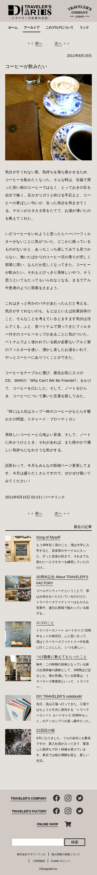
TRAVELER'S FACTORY (29, 811)
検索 (74, 842)
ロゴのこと (45, 623)
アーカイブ (31, 27)
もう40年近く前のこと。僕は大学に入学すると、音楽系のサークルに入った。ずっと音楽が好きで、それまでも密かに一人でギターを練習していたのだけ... (62, 556)
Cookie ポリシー (60, 861)
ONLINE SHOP (47, 824)
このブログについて (59, 27)
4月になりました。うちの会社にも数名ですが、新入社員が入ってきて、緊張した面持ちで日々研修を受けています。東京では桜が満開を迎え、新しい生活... (63, 749)
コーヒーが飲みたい (26, 66)
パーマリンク (54, 497)
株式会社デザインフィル (31, 854)
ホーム (13, 27)
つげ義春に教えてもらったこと (61, 657)
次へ (58, 43)
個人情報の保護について (65, 854)
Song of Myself (48, 537)
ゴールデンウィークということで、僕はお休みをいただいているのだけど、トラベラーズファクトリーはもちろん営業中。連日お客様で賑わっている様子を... (62, 602)
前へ (38, 43)
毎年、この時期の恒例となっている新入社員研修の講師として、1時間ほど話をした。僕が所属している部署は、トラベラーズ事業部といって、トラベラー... (63, 676)
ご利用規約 (38, 861)
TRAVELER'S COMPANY (29, 798)
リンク (84, 27)
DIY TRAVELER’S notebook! (59, 696)
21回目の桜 (45, 730)
